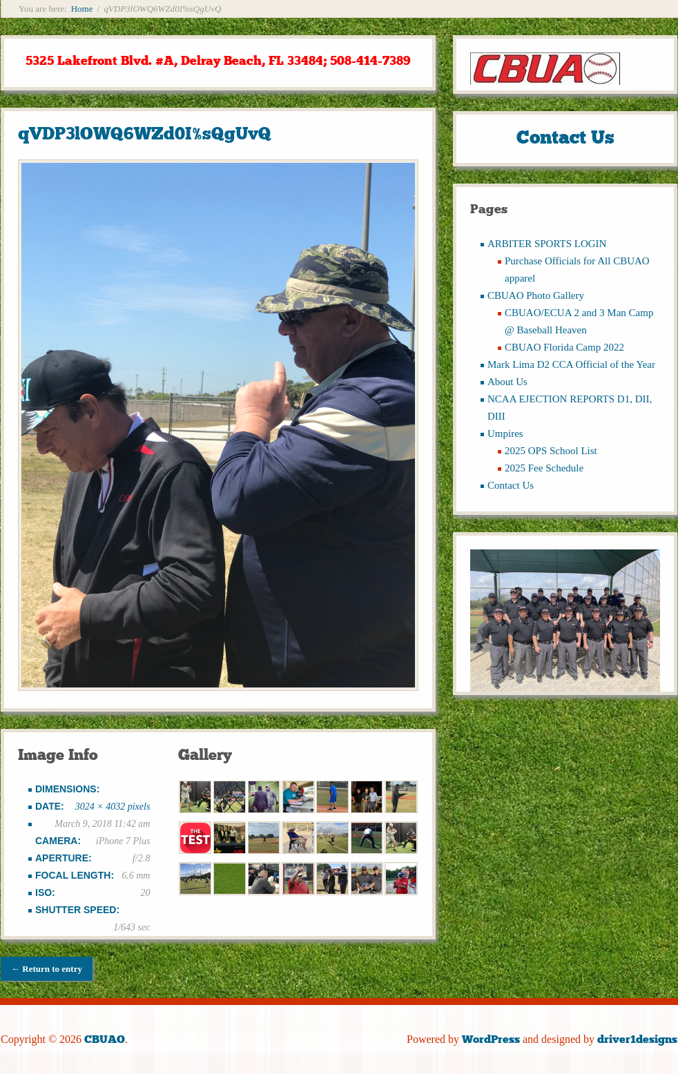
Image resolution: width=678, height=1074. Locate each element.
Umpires (505, 433)
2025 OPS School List (551, 450)
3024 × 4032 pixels (113, 806)
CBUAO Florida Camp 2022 (564, 347)
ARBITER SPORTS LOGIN (546, 243)
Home (82, 8)
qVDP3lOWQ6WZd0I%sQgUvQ (144, 133)
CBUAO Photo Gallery (535, 295)
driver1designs (637, 1039)
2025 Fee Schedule (544, 467)
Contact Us (510, 485)
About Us (507, 381)
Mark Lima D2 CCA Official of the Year (571, 364)
